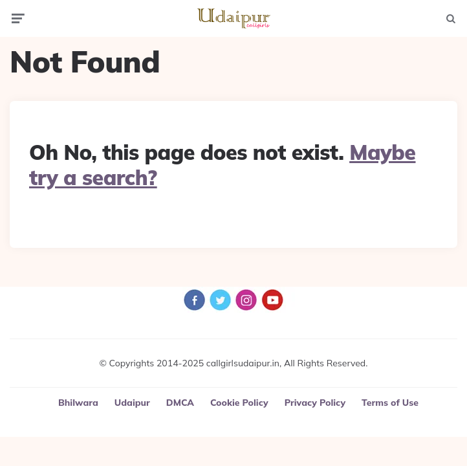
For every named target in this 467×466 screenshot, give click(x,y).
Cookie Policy (239, 402)
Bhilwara (78, 402)
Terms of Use (390, 402)
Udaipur (132, 402)
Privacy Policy (315, 402)
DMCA (180, 402)
